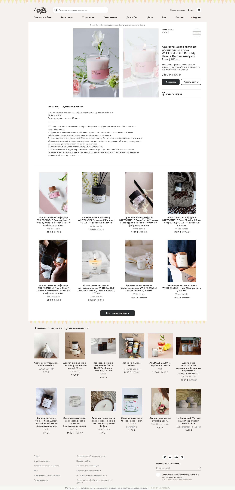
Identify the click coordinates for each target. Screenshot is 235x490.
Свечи (142, 25)
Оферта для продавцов (87, 465)
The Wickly (75, 371)
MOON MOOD (188, 376)
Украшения (88, 17)
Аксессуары (67, 17)
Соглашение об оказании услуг (91, 456)
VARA (103, 374)
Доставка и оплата (73, 106)
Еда (164, 17)
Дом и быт (132, 17)
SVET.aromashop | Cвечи (189, 426)
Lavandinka (131, 426)
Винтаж (180, 17)
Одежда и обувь (42, 17)
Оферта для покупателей (88, 470)
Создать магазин (177, 10)
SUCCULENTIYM (46, 368)
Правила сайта (83, 461)
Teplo (46, 429)
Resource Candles (132, 368)
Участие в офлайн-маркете (46, 465)
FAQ (36, 470)
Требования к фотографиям (47, 475)
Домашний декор (109, 25)
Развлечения (110, 17)
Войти (190, 10)
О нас (36, 456)
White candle (168, 29)
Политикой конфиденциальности (177, 479)
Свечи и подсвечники (128, 25)
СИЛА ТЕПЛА (103, 429)
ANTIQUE (74, 429)
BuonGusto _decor (160, 424)
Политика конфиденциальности (91, 475)
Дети (150, 17)
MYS (160, 368)
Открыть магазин (42, 461)
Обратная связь (41, 480)
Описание (53, 106)
